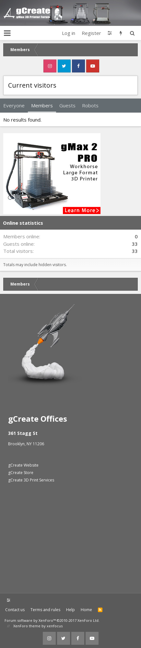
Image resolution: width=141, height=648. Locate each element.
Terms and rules (45, 609)
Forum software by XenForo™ (52, 620)
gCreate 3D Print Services (31, 480)
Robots (90, 105)
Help (70, 609)
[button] (7, 33)
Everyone (14, 105)
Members (42, 105)
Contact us (15, 609)
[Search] (132, 33)
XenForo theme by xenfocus (38, 625)
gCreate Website (23, 465)
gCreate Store (20, 472)
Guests (67, 105)
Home (86, 609)
